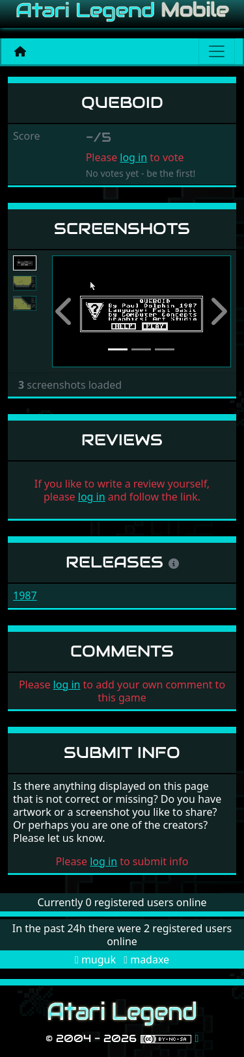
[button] (65, 311)
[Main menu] (216, 51)
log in (133, 157)
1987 (25, 595)
